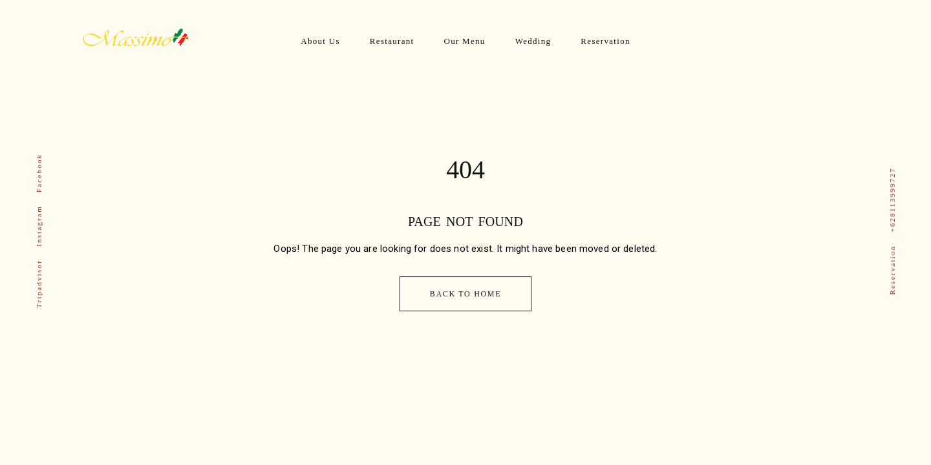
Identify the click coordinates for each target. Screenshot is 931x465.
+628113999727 (892, 199)
